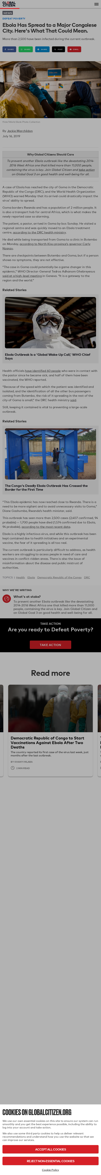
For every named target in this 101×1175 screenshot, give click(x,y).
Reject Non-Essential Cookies (50, 1161)
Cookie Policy (50, 1170)
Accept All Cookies (50, 1149)
